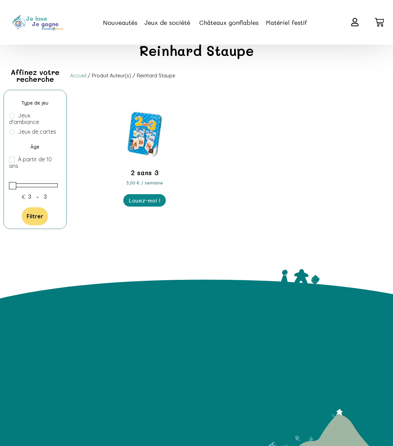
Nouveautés (120, 22)
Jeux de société (168, 22)
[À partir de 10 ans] (12, 159)
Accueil (78, 76)
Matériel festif (286, 22)
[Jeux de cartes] (12, 132)
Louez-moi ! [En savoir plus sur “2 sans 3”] (144, 200)
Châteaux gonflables (229, 22)
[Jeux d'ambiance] (12, 115)
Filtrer (35, 216)
